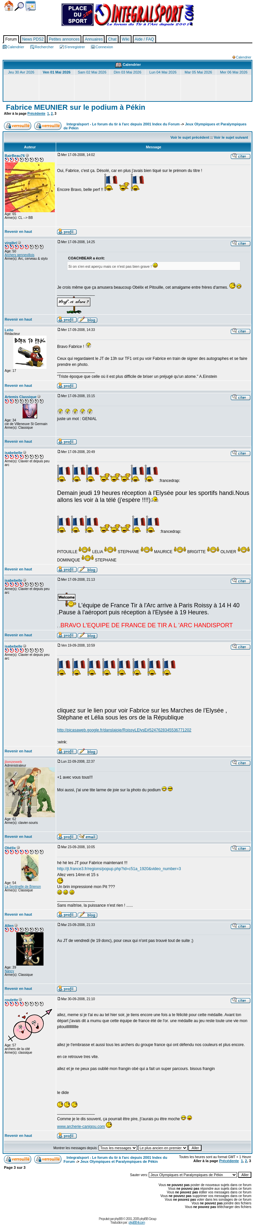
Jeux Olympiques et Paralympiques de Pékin (119, 1161)
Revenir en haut (18, 231)
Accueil (8, 6)
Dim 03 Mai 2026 (127, 72)
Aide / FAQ (144, 39)
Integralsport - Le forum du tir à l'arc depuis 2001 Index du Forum (123, 124)
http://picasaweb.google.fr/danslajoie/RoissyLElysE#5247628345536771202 (124, 730)
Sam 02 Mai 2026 (92, 72)
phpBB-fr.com (136, 1222)
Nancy (9, 971)
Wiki (125, 39)
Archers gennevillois (20, 255)
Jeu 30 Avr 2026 (21, 72)
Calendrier (31, 6)
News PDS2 (33, 39)
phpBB (118, 1219)
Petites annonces (64, 39)
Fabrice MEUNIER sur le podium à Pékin (74, 107)
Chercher (19, 6)
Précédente (36, 113)
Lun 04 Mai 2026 (163, 72)
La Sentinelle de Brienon (23, 886)
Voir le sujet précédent (189, 137)
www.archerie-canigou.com (81, 1126)
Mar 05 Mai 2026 (198, 72)
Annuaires (94, 39)
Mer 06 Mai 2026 (234, 72)
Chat (112, 39)
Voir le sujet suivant (231, 137)
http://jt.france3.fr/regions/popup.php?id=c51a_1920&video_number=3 (119, 868)
